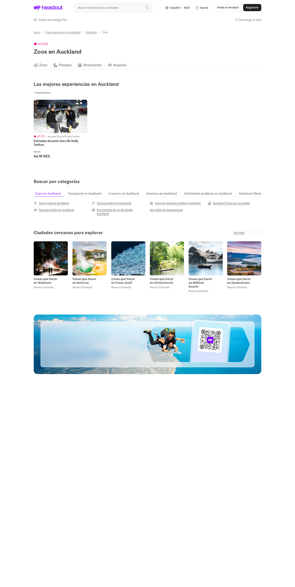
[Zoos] (43, 64)
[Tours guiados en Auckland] (111, 203)
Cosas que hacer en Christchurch (161, 280)
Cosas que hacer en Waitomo (45, 280)
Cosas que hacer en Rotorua (84, 280)
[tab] (50, 193)
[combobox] (113, 7)
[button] (227, 7)
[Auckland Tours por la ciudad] (229, 203)
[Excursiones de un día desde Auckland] (118, 211)
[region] (147, 64)
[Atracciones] (92, 64)
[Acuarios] (120, 64)
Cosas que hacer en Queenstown (239, 280)
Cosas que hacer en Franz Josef (123, 280)
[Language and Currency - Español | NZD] (177, 7)
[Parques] (65, 64)
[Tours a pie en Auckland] (51, 203)
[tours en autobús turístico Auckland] (175, 203)
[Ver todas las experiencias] (166, 209)
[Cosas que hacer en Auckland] (63, 32)
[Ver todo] (239, 232)
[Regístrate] (252, 7)
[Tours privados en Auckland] (54, 209)
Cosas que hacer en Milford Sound (200, 280)
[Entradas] (91, 32)
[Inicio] (37, 32)
